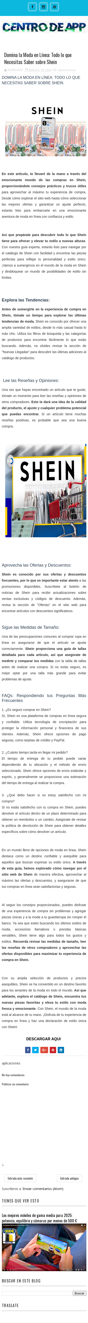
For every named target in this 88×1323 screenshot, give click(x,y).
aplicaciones (67, 70)
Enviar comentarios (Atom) (43, 1189)
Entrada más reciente (20, 1178)
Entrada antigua (69, 1178)
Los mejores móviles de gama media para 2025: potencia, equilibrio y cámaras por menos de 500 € (39, 1218)
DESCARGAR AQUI (44, 1039)
